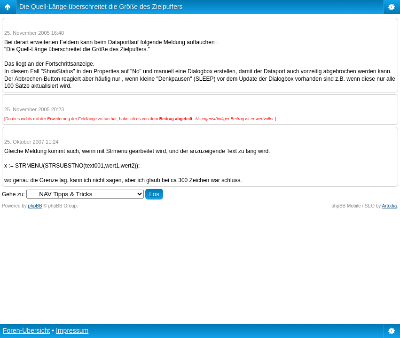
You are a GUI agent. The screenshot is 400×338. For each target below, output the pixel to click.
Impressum (72, 330)
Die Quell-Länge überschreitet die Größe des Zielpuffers (101, 6)
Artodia (389, 205)
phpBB (35, 205)
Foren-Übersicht (26, 330)
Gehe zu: (13, 194)
